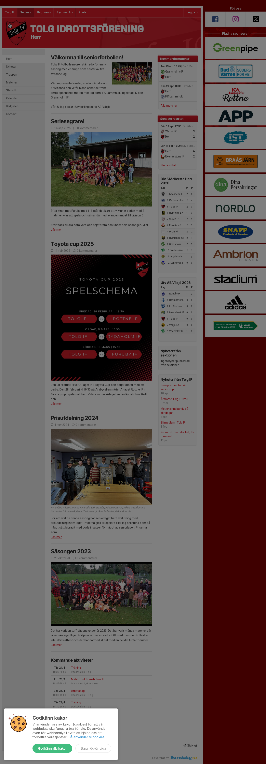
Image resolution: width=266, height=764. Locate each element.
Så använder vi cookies (86, 737)
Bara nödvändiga (93, 748)
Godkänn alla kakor (52, 748)
